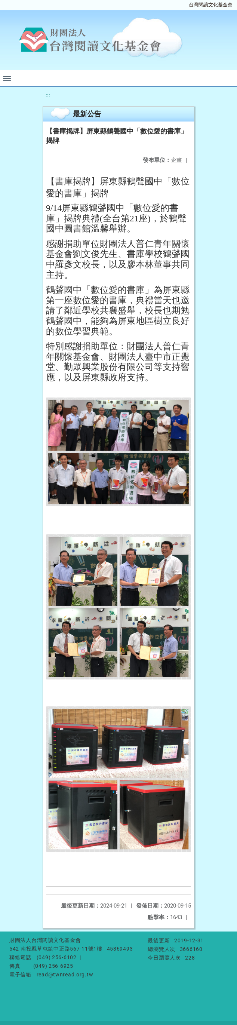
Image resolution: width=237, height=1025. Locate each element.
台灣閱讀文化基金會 (211, 4)
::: (48, 95)
